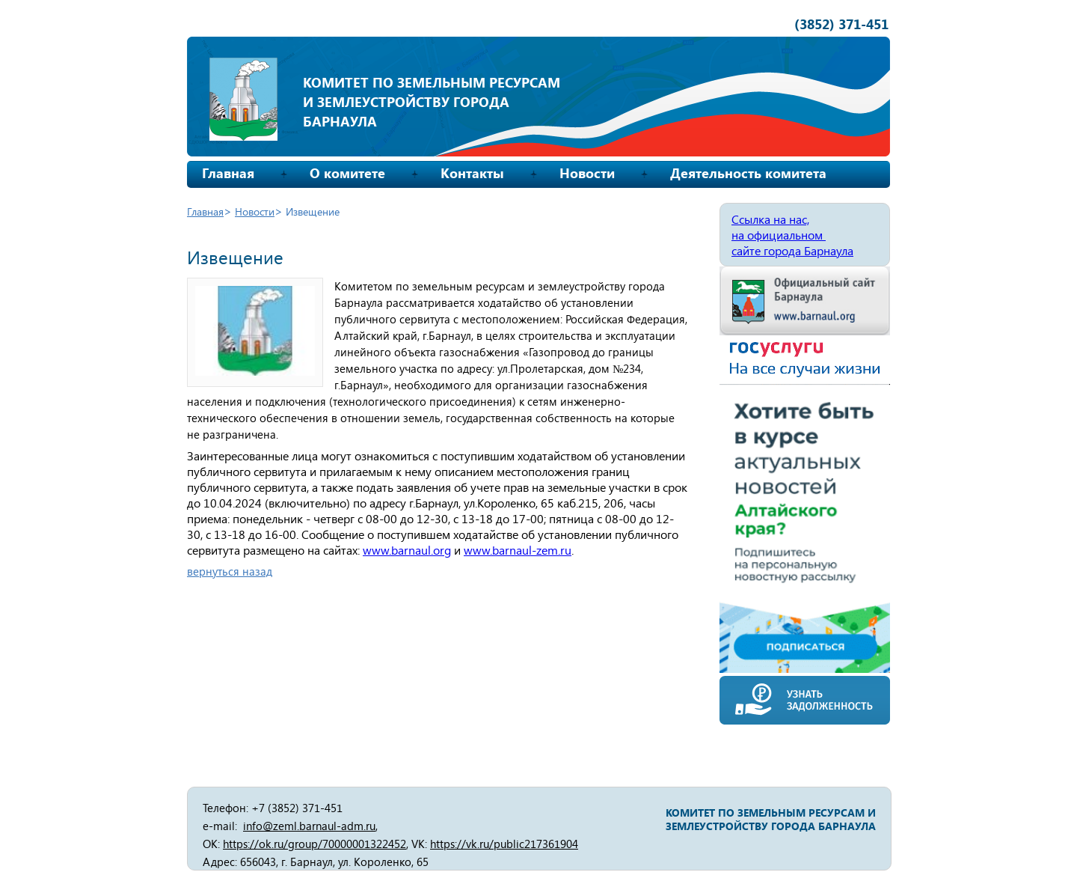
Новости (587, 173)
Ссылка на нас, (770, 219)
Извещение (313, 211)
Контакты (472, 173)
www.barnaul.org (407, 550)
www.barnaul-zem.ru (517, 550)
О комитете (347, 173)
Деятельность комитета (748, 173)
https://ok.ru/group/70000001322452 (314, 843)
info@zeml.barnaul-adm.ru (309, 825)
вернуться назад (229, 571)
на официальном (778, 235)
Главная (228, 173)
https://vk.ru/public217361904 (504, 843)
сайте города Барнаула (792, 250)
